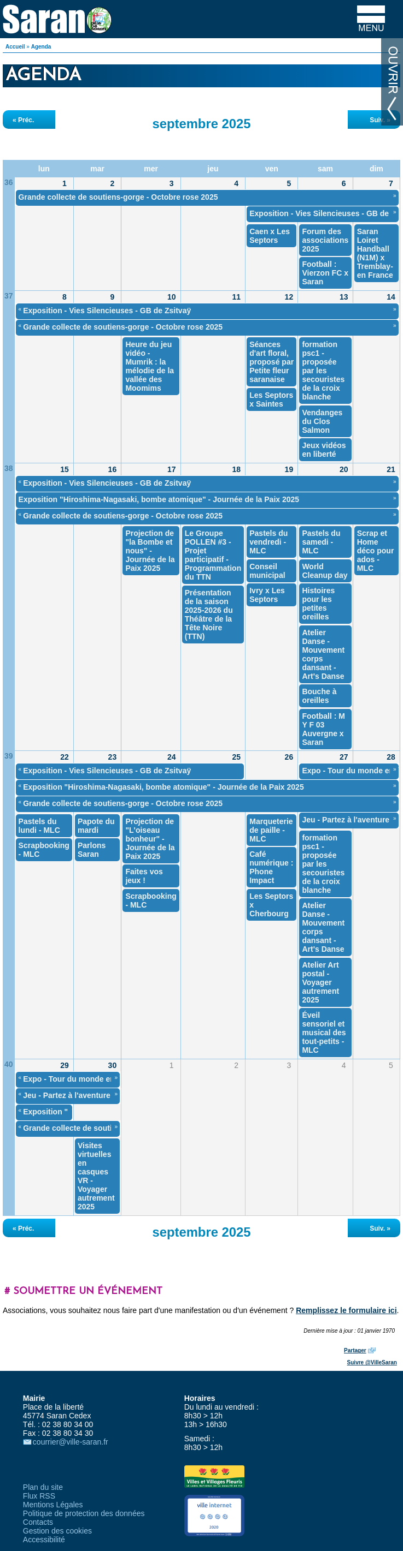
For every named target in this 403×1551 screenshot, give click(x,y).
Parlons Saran (92, 849)
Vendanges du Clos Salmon (322, 421)
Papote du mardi (96, 825)
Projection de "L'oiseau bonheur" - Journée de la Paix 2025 (149, 839)
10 (171, 297)
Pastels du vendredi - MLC (268, 542)
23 (112, 757)
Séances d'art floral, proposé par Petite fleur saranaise (271, 362)
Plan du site (43, 1487)
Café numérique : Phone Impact (271, 867)
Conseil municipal (267, 571)
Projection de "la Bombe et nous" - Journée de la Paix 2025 (149, 550)
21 (391, 469)
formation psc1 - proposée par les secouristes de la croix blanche (323, 370)
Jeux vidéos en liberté (324, 449)
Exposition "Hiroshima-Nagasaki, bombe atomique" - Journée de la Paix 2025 (159, 499)
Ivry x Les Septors (267, 595)
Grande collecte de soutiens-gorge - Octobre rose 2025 (118, 197)
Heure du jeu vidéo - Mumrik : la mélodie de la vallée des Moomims (149, 366)
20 (344, 469)
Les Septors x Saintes (271, 399)
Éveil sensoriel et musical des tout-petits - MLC (324, 1032)
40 (8, 1064)
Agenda (41, 47)
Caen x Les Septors (269, 235)
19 (289, 469)
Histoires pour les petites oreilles (318, 603)
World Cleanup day (324, 571)
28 (391, 757)
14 (391, 297)
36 (8, 182)
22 (64, 757)
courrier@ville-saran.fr (70, 1441)
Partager (355, 1350)
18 (236, 469)
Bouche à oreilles (319, 696)
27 (344, 757)
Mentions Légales (53, 1504)
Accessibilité (44, 1539)
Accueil (15, 47)
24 (171, 757)
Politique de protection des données (84, 1513)
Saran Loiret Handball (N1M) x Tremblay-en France (375, 253)
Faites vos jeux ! (143, 876)
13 (344, 297)
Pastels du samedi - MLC (321, 542)
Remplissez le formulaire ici (346, 1310)
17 (171, 469)
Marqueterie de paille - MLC (271, 830)
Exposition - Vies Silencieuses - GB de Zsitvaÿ (107, 310)
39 (8, 755)
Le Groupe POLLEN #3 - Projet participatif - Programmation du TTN (213, 555)
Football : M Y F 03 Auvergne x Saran (323, 729)
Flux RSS (39, 1496)
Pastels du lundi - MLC (39, 825)
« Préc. (23, 120)
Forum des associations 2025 (325, 240)
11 (236, 297)
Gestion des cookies (57, 1530)
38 (8, 468)
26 (289, 757)
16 (112, 469)
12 (289, 297)
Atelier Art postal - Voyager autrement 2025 (320, 982)
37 (8, 295)
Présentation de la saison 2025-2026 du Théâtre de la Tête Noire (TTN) (209, 614)
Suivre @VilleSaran (372, 1362)
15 (64, 469)
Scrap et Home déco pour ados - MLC (375, 550)
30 (112, 1065)
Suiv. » (380, 120)
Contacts (38, 1522)
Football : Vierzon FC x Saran (325, 273)
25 (236, 757)
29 (64, 1065)
